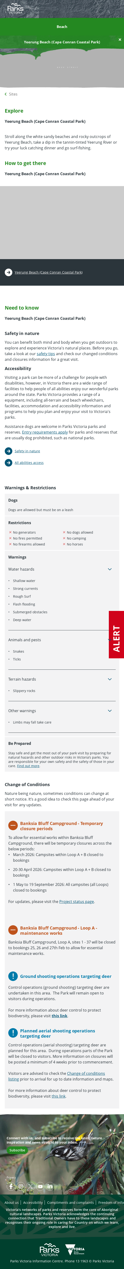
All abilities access (29, 462)
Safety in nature (27, 451)
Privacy (11, 1177)
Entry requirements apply (45, 432)
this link (58, 1096)
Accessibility (33, 1202)
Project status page (76, 901)
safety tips (46, 353)
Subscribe (17, 1150)
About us (12, 1202)
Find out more (28, 766)
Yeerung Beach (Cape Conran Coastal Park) (49, 272)
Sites (13, 94)
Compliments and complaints (70, 1202)
